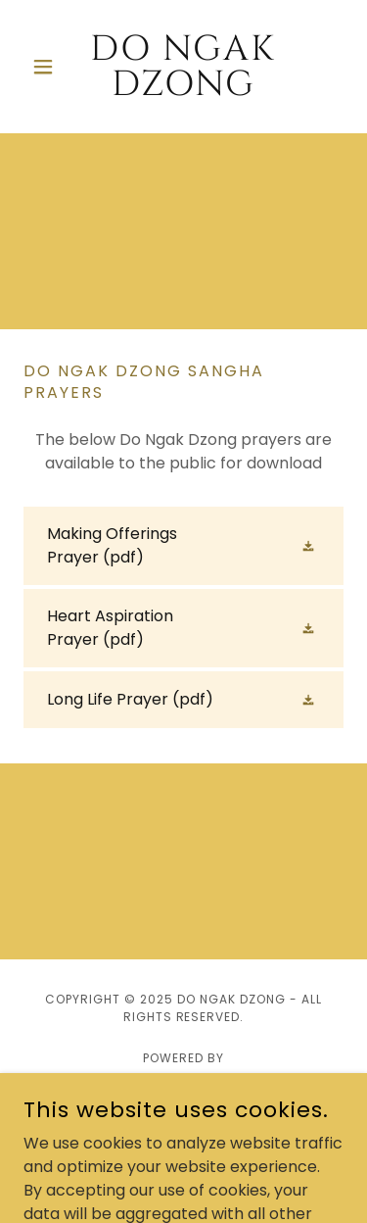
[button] (47, 66)
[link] (183, 67)
